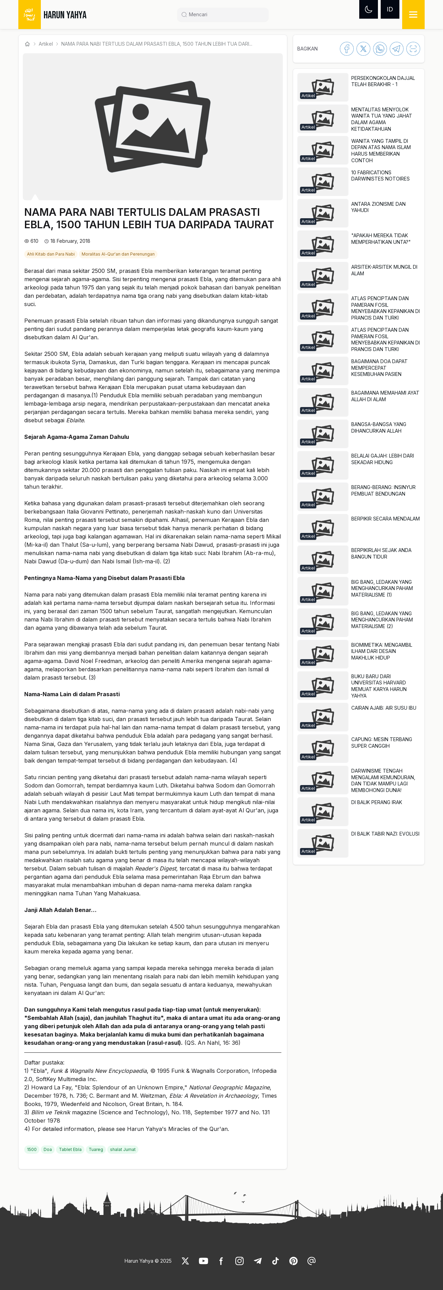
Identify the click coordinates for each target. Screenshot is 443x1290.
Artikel (46, 44)
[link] (51, 253)
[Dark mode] (368, 9)
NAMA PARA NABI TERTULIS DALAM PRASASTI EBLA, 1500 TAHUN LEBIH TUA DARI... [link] (156, 44)
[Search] (225, 14)
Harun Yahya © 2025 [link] (148, 1261)
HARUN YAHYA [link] (65, 15)
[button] (358, 87)
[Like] (185, 1261)
